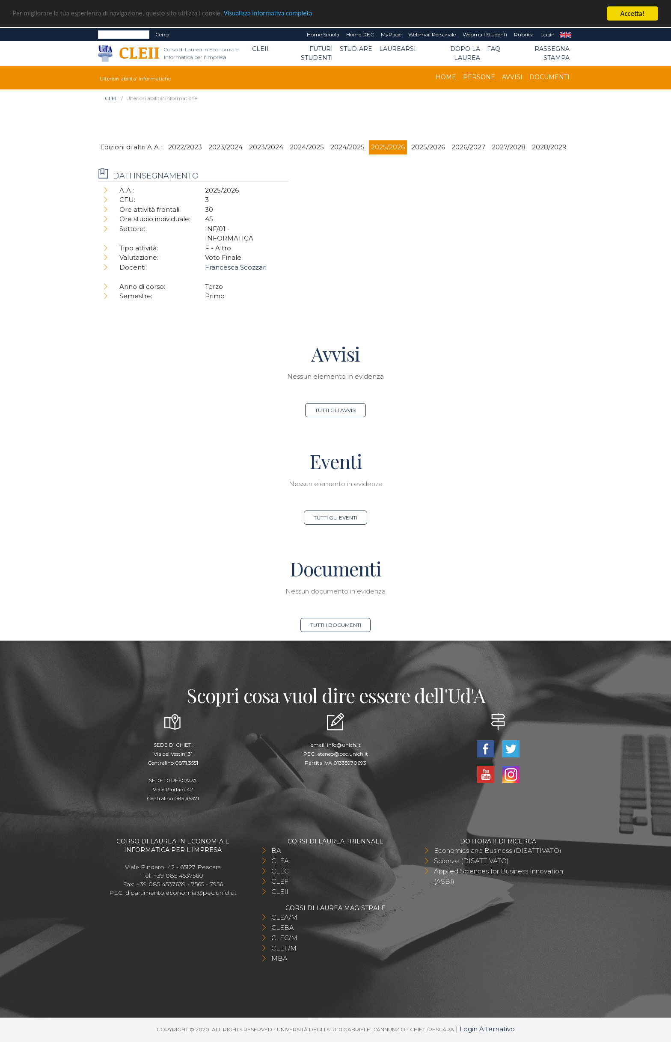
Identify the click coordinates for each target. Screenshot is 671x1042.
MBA (279, 958)
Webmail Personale (432, 34)
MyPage (391, 34)
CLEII (260, 49)
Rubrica (524, 34)
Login (547, 34)
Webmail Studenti (485, 34)
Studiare (356, 49)
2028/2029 (549, 147)
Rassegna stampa (552, 53)
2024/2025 (307, 147)
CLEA (280, 861)
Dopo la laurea (465, 53)
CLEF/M (284, 948)
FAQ (493, 49)
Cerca (162, 34)
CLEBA (282, 927)
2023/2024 (225, 147)
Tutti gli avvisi (335, 410)
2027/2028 (509, 147)
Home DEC (360, 34)
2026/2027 (468, 147)
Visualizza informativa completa (282, 13)
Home (446, 77)
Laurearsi (397, 49)
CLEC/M (284, 938)
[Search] (123, 34)
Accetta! (633, 13)
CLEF (279, 881)
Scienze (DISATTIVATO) (471, 861)
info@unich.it (344, 745)
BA (276, 850)
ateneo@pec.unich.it (342, 754)
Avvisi (512, 77)
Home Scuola (323, 34)
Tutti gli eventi (335, 517)
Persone (479, 77)
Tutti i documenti (335, 625)
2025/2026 (388, 147)
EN (565, 34)
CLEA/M (284, 917)
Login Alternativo (487, 1029)
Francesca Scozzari (236, 267)
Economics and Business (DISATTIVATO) (497, 850)
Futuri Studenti (317, 53)
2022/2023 (185, 147)
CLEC (280, 871)
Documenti (549, 77)
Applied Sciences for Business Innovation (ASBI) (498, 876)
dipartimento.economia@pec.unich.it (181, 893)
